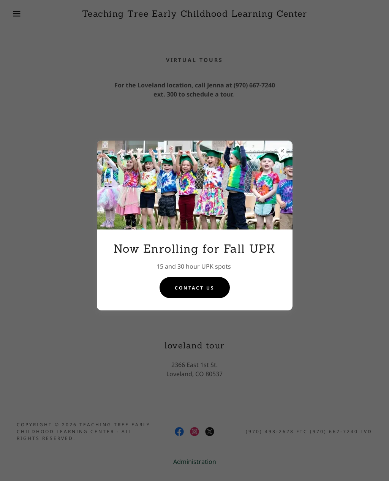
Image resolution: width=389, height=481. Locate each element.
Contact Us (195, 288)
